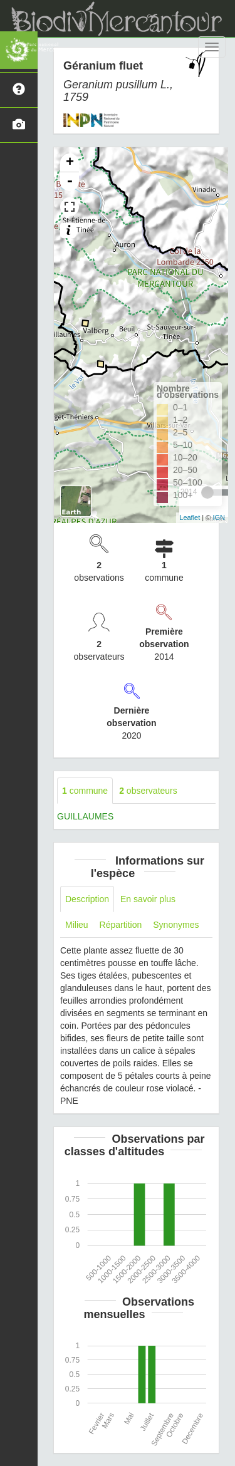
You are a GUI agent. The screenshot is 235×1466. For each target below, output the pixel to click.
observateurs (148, 791)
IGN (218, 517)
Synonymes (176, 925)
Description (87, 899)
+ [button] (70, 162)
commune (85, 791)
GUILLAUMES (85, 816)
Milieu (76, 925)
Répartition (121, 925)
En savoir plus (147, 899)
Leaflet (189, 517)
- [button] (69, 181)
